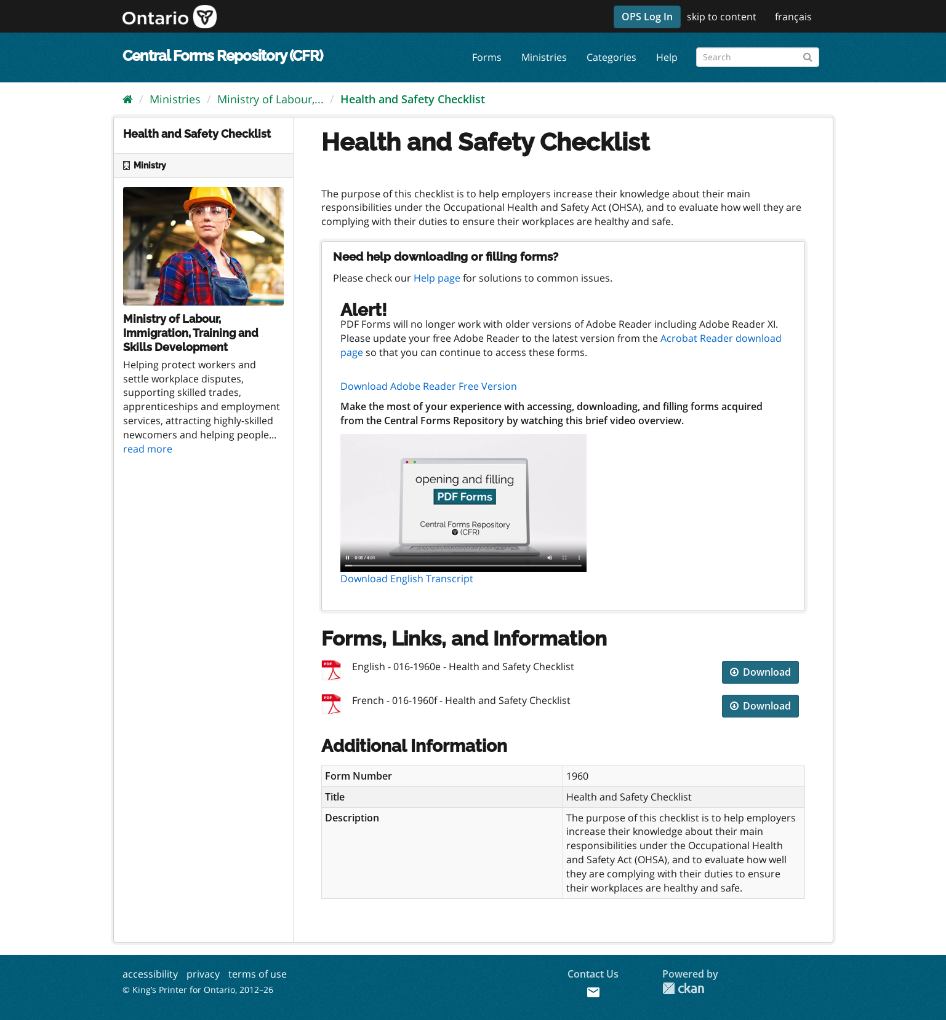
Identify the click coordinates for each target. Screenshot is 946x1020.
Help (667, 57)
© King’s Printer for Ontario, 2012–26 (197, 989)
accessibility (150, 974)
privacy (203, 974)
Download (760, 672)
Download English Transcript (406, 578)
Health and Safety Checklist (412, 99)
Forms (487, 57)
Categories (611, 57)
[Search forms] (757, 57)
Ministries (544, 57)
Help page (437, 278)
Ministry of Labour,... (270, 99)
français (793, 16)
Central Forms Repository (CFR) (222, 56)
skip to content (721, 16)
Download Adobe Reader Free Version (428, 386)
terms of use (257, 974)
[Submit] (808, 55)
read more (147, 449)
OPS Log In (647, 16)
